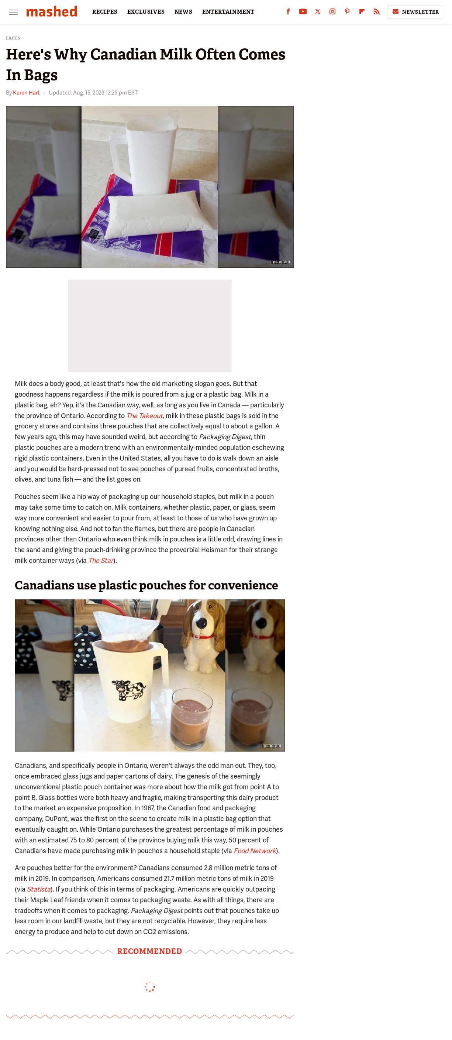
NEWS (184, 12)
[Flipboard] (362, 13)
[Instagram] (332, 13)
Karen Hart (26, 92)
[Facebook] (288, 13)
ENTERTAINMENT (228, 12)
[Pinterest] (347, 13)
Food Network (255, 850)
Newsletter (415, 11)
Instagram (280, 262)
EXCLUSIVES (146, 12)
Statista (39, 889)
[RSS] (376, 13)
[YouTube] (303, 13)
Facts (13, 38)
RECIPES (105, 12)
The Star (100, 560)
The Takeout (144, 415)
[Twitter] (317, 13)
